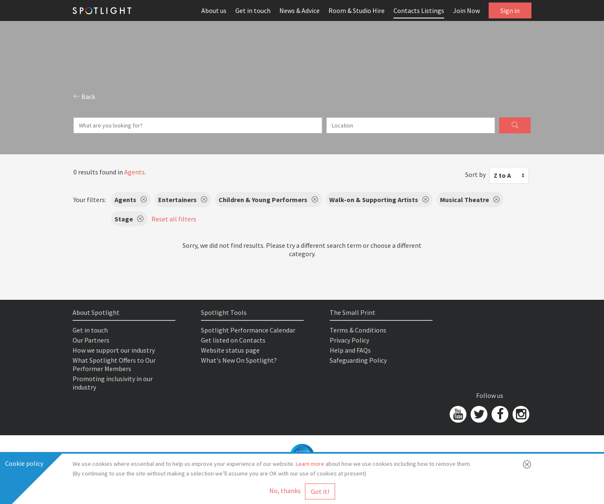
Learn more (310, 464)
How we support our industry (114, 350)
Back (84, 96)
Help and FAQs (350, 350)
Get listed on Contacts (233, 340)
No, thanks (285, 490)
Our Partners (91, 340)
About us (213, 10)
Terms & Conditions (358, 330)
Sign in (510, 10)
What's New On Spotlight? (239, 360)
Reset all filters (173, 219)
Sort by (475, 174)
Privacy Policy (349, 340)
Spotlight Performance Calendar (248, 330)
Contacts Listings (418, 10)
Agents (134, 172)
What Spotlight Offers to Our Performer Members (114, 364)
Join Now (466, 10)
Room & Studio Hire (356, 10)
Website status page (230, 350)
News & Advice (299, 10)
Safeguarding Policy (358, 360)
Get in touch (253, 10)
